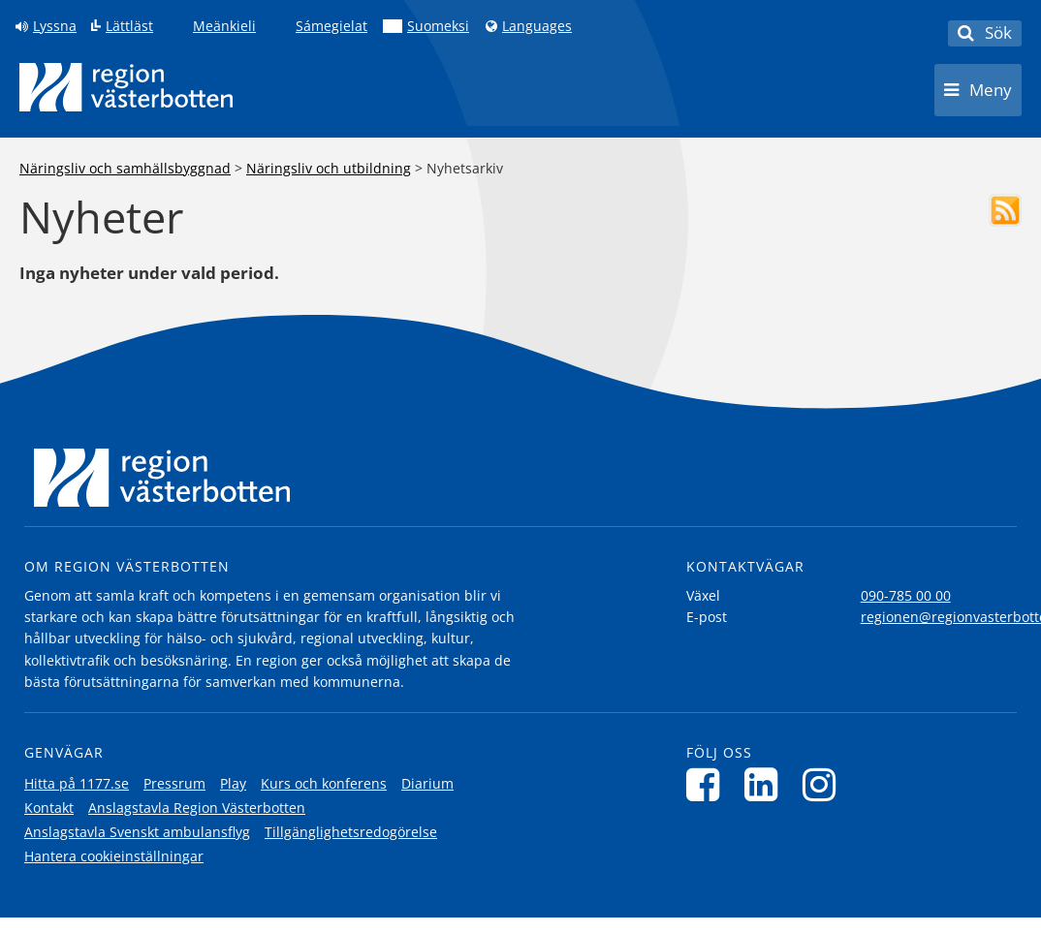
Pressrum (174, 783)
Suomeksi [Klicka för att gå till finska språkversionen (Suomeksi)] (438, 26)
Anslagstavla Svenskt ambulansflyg (137, 832)
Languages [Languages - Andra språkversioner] (537, 26)
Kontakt (49, 807)
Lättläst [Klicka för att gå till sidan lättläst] (129, 26)
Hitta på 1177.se (76, 783)
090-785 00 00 (906, 595)
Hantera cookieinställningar (114, 856)
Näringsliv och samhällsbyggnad (125, 168)
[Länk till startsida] (126, 87)
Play (233, 783)
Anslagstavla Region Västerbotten (196, 807)
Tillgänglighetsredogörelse (351, 832)
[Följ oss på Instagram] (824, 784)
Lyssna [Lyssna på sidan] (55, 26)
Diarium (427, 783)
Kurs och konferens (324, 783)
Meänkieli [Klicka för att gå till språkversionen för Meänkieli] (224, 26)
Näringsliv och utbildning (328, 168)
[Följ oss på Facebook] (708, 784)
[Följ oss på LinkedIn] (766, 784)
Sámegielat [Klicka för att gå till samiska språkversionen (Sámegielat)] (331, 26)
